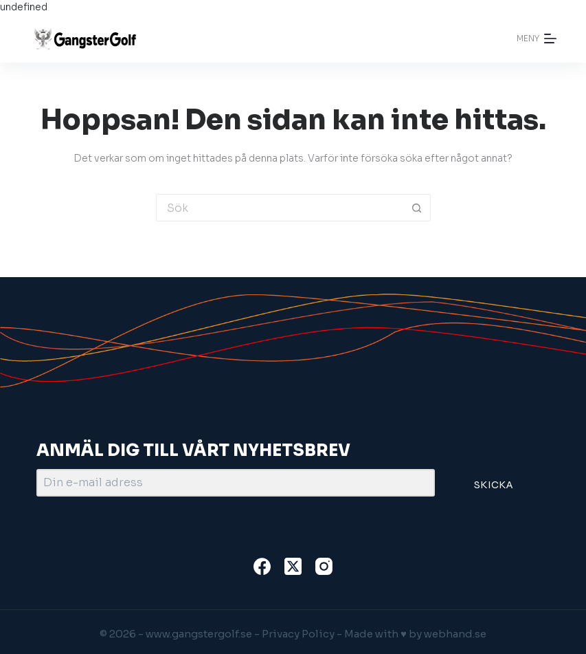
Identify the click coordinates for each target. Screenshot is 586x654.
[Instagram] (324, 566)
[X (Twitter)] (293, 566)
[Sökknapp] (417, 207)
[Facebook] (262, 566)
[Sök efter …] (279, 207)
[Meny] (536, 38)
